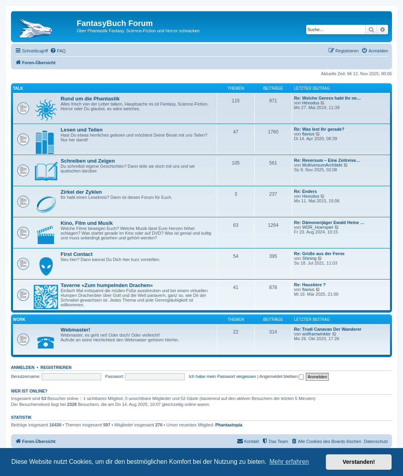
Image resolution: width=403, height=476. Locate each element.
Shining (309, 258)
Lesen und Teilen (82, 130)
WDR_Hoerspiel (317, 227)
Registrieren (56, 367)
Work (19, 319)
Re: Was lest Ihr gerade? (319, 129)
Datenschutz (376, 441)
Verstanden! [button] (359, 462)
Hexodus (310, 102)
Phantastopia (228, 424)
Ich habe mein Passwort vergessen (222, 376)
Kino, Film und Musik (87, 223)
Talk (18, 88)
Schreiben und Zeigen (88, 161)
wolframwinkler (316, 334)
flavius (308, 134)
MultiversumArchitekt (322, 165)
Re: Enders (305, 191)
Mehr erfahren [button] (289, 461)
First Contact (76, 254)
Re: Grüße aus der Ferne (319, 253)
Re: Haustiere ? (310, 284)
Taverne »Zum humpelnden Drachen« (107, 285)
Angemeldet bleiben (281, 376)
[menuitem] (58, 51)
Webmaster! (75, 330)
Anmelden (23, 367)
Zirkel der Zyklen (81, 192)
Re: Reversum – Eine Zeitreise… (327, 160)
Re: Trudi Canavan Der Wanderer (327, 329)
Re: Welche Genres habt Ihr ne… (327, 98)
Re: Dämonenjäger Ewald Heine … (329, 222)
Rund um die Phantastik (90, 99)
